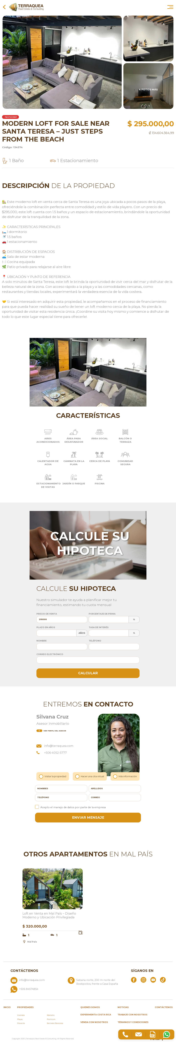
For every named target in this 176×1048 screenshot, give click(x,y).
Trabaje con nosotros (132, 1014)
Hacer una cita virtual (90, 776)
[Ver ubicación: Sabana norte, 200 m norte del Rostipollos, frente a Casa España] (95, 981)
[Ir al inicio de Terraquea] (26, 7)
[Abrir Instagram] (143, 979)
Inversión (21, 1015)
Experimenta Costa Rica (95, 1014)
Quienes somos (90, 1007)
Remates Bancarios (55, 1023)
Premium (51, 1019)
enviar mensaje (88, 817)
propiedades (25, 1007)
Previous (25, 888)
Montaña (50, 1015)
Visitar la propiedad (53, 776)
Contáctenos (164, 1007)
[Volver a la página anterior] (4, 6)
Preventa (21, 1023)
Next (80, 888)
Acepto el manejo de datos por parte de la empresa (70, 807)
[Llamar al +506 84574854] (66, 989)
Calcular (88, 673)
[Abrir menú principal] (170, 7)
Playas (20, 1019)
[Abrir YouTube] (153, 979)
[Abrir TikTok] (163, 979)
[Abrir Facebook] (133, 979)
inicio (7, 1007)
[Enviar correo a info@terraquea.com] (37, 981)
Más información (125, 776)
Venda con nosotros (94, 1022)
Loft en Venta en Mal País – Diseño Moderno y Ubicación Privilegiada (49, 915)
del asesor (51, 731)
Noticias (123, 1007)
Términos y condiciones (133, 1022)
